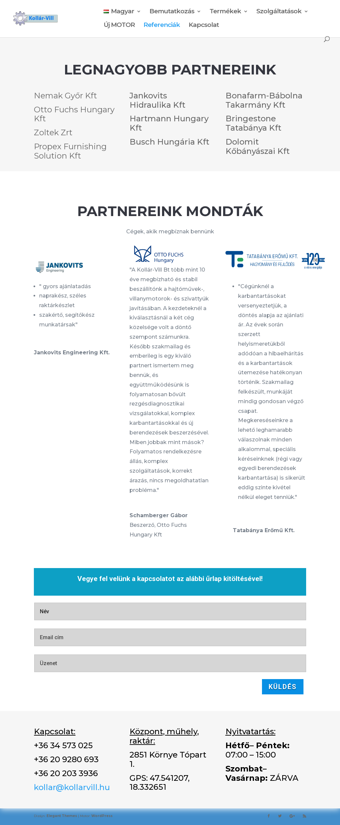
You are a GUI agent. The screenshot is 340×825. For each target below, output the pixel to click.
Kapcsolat (204, 26)
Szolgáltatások (278, 12)
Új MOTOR (119, 26)
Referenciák (161, 26)
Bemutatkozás (171, 12)
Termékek (225, 12)
